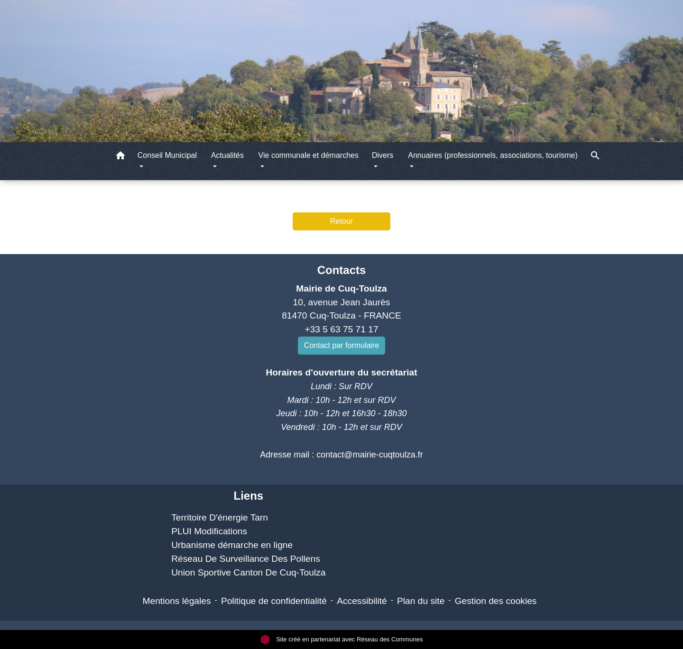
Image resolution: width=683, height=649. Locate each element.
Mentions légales (177, 601)
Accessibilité (362, 601)
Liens (248, 495)
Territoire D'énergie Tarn (219, 517)
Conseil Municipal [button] (167, 155)
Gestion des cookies (496, 601)
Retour (341, 221)
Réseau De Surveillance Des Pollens (245, 559)
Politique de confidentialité (274, 601)
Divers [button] (382, 155)
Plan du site (420, 601)
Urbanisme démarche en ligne (232, 545)
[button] (120, 157)
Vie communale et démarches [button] (308, 155)
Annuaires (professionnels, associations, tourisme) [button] (493, 155)
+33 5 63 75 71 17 (341, 329)
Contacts (341, 270)
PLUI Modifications (209, 531)
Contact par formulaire (341, 345)
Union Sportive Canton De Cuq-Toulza (248, 572)
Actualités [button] (227, 155)
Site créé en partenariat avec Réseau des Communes (341, 639)
